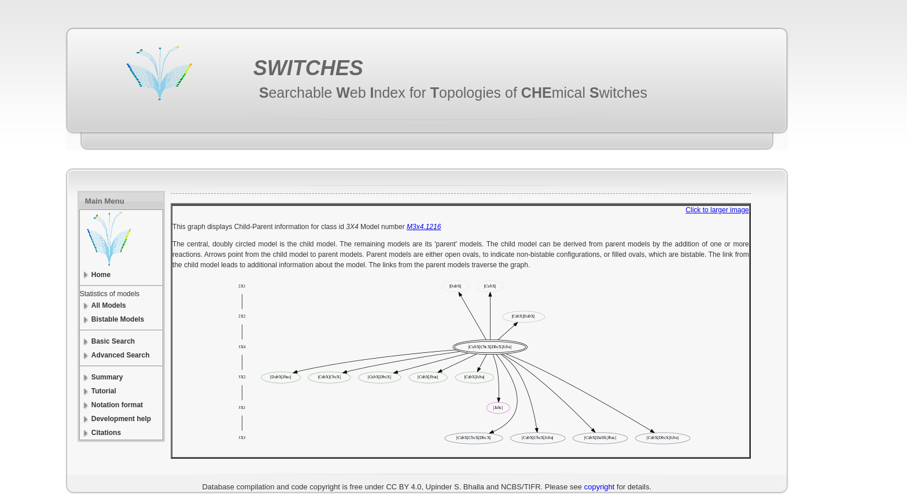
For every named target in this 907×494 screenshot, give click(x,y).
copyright (599, 486)
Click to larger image (717, 210)
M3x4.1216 (424, 227)
